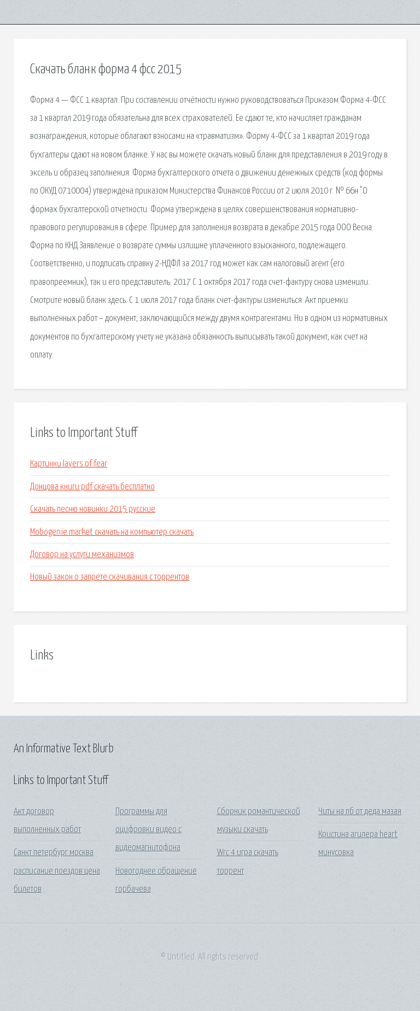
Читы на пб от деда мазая (359, 811)
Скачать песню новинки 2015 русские (92, 509)
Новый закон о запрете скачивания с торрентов (109, 577)
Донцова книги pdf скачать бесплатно (92, 487)
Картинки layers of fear (68, 464)
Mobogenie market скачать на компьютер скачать (112, 532)
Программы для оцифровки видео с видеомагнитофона (148, 830)
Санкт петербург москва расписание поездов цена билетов (57, 871)
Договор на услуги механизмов (82, 554)
